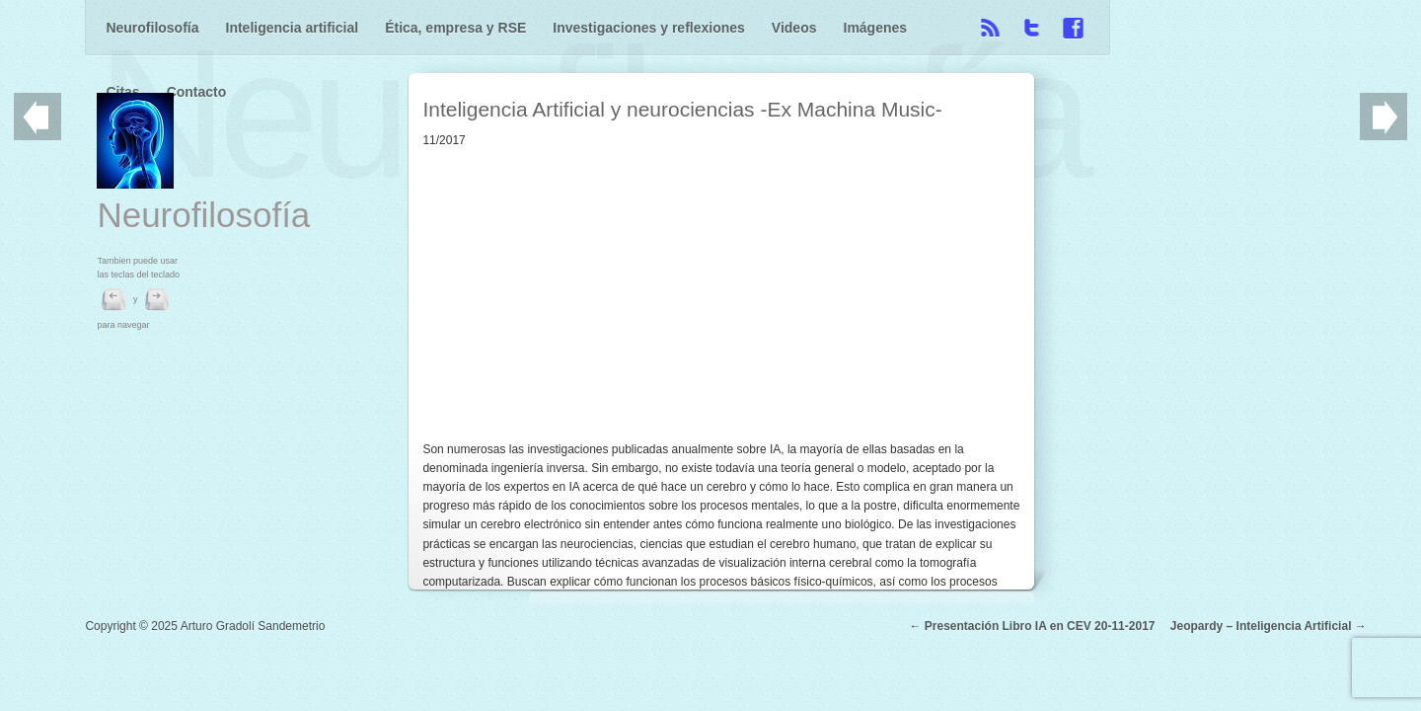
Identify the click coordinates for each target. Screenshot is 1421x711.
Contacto (1024, 28)
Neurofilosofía (152, 28)
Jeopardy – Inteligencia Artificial (1261, 693)
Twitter (1258, 27)
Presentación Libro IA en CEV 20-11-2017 (1040, 693)
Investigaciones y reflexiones (649, 28)
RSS (1217, 27)
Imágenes (876, 28)
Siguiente (1383, 116)
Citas (950, 28)
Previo (37, 116)
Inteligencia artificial (292, 28)
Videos (794, 28)
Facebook (1299, 27)
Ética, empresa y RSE (455, 28)
